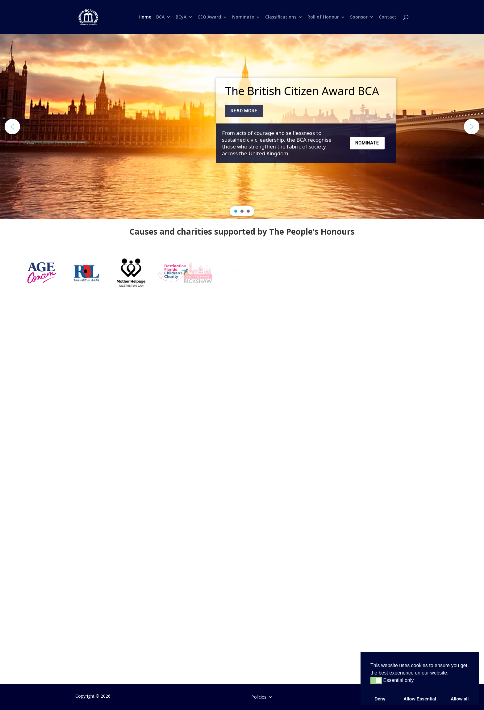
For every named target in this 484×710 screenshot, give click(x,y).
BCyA (181, 17)
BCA (160, 17)
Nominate (243, 17)
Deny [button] (379, 698)
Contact (387, 17)
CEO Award (209, 17)
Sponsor (359, 17)
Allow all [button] (460, 698)
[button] (12, 126)
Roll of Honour (323, 17)
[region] (242, 126)
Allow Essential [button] (419, 698)
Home (145, 17)
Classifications (280, 17)
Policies (258, 696)
